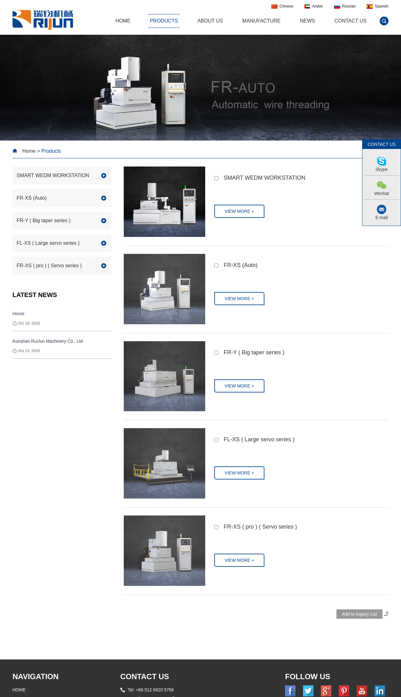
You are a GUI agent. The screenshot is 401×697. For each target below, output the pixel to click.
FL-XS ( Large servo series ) (259, 439)
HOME (122, 20)
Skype (382, 169)
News (307, 20)
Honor (18, 313)
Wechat (381, 193)
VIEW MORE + (239, 211)
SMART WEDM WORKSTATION (264, 178)
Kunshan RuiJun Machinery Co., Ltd (48, 341)
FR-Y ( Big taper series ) (254, 352)
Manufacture (261, 20)
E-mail (381, 217)
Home (29, 151)
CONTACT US (144, 676)
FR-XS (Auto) (241, 265)
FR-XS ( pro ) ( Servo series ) (260, 527)
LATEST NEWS (35, 294)
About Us (210, 20)
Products (164, 20)
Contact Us (350, 20)
